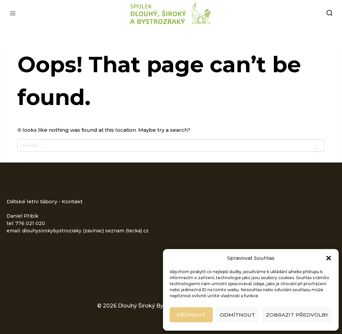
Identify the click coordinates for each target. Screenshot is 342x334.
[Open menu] (13, 13)
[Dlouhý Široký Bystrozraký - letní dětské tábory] (171, 13)
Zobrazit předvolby (297, 315)
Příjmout (191, 315)
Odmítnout (237, 315)
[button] (328, 258)
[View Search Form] (329, 13)
